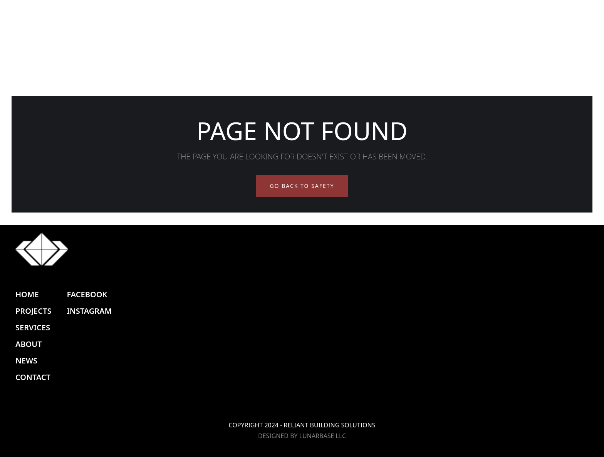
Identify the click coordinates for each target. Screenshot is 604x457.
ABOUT (28, 344)
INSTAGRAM (89, 311)
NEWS (26, 360)
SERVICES (32, 327)
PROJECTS (33, 311)
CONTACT (32, 377)
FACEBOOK (87, 294)
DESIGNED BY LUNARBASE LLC (302, 436)
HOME (27, 294)
